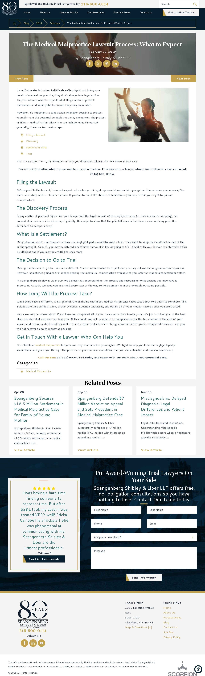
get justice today (181, 12)
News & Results (69, 12)
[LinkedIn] (33, 643)
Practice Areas (121, 12)
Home (27, 12)
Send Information (144, 577)
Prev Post (21, 78)
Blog (26, 23)
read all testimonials (44, 559)
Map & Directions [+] (138, 627)
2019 (39, 23)
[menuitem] (27, 12)
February (55, 23)
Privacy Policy (171, 637)
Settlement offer (36, 147)
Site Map (168, 632)
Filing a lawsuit (35, 135)
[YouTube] (41, 643)
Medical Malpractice (38, 371)
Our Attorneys (95, 12)
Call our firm (47, 357)
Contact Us (146, 12)
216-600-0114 (95, 4)
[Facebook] (24, 643)
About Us (45, 12)
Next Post (183, 78)
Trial (29, 153)
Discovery (32, 141)
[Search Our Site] (195, 4)
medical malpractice (47, 345)
